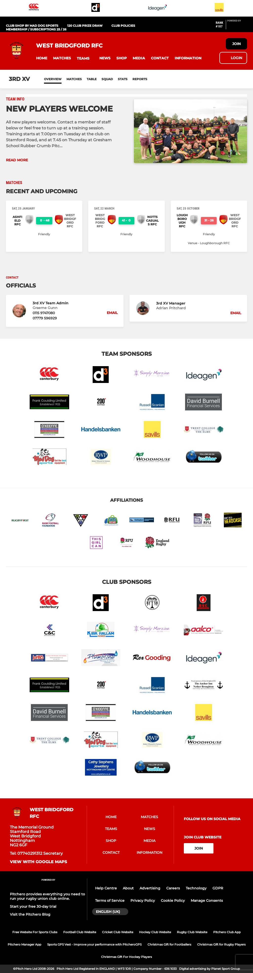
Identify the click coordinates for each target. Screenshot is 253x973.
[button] (41, 58)
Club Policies (123, 25)
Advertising (150, 888)
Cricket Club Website (117, 932)
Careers (173, 888)
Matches (74, 79)
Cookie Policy (173, 900)
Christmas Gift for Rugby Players (221, 944)
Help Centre (106, 888)
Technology (196, 888)
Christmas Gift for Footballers (169, 944)
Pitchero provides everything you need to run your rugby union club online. (47, 896)
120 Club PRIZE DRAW (85, 25)
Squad (107, 79)
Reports (139, 79)
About (128, 888)
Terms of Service (110, 900)
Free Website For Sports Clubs (34, 932)
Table (92, 79)
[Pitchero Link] (237, 26)
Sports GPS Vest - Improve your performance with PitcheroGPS (94, 944)
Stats (122, 79)
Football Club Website (79, 932)
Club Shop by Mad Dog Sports (32, 25)
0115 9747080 (44, 313)
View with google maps (38, 862)
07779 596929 (45, 318)
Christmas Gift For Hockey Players (126, 957)
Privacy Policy (142, 900)
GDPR (217, 888)
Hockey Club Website (155, 932)
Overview (53, 79)
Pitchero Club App (227, 932)
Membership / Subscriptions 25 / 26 (36, 29)
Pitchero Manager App (24, 944)
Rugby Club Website (192, 932)
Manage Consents (207, 900)
